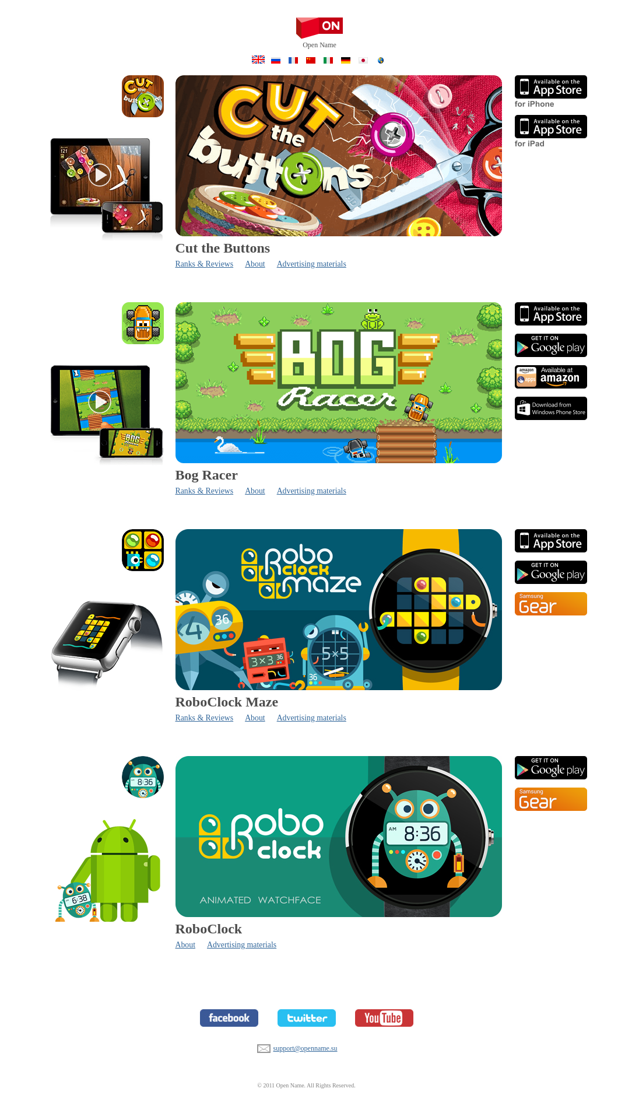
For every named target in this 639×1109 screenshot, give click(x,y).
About (255, 264)
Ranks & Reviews (204, 264)
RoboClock (209, 928)
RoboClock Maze (227, 701)
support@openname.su (264, 1047)
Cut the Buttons (223, 248)
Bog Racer (206, 474)
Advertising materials (311, 264)
